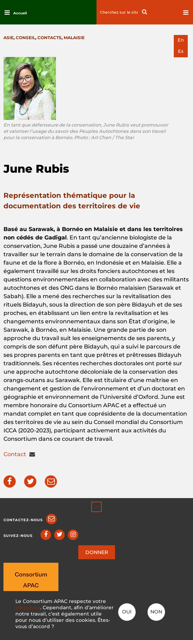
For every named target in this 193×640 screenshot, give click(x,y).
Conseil (25, 37)
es (181, 51)
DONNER (96, 552)
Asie (8, 37)
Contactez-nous (23, 520)
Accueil (20, 13)
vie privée (27, 607)
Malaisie (74, 37)
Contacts (49, 37)
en (181, 40)
